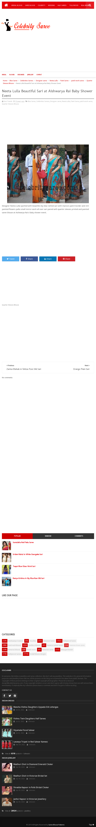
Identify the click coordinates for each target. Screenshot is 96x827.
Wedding (51, 5)
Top (91, 825)
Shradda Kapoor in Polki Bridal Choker (31, 787)
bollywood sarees (14, 654)
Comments (79, 536)
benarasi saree (48, 650)
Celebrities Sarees (26, 81)
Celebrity (41, 5)
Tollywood (73, 5)
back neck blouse (14, 645)
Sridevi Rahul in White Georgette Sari (28, 554)
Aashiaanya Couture (15, 641)
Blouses (11, 74)
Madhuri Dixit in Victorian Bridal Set (30, 776)
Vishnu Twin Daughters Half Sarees (29, 718)
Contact (39, 74)
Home (5, 81)
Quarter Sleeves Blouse (10, 104)
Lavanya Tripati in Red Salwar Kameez (30, 742)
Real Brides (85, 5)
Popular (17, 536)
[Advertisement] (23, 126)
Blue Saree (13, 81)
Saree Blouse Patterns (56, 825)
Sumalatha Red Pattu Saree (23, 542)
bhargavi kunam (67, 650)
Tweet (11, 259)
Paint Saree (64, 81)
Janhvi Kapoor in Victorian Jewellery (29, 799)
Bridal (4, 74)
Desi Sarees (20, 74)
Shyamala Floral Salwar (24, 730)
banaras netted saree (55, 645)
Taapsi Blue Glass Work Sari (24, 566)
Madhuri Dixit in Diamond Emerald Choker (33, 764)
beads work (31, 650)
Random (48, 536)
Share (29, 259)
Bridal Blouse (16, 5)
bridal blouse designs (38, 654)
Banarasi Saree (49, 641)
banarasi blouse (14, 650)
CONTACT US (7, 690)
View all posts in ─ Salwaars (17, 754)
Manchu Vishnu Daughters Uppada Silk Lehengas (35, 707)
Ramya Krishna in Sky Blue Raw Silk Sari (28, 578)
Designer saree (41, 81)
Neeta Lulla (54, 81)
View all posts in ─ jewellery (18, 811)
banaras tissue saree (77, 645)
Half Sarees (62, 5)
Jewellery (30, 74)
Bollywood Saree (69, 641)
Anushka (33, 641)
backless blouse (34, 645)
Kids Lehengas (16, 12)
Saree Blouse (30, 5)
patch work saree (77, 81)
